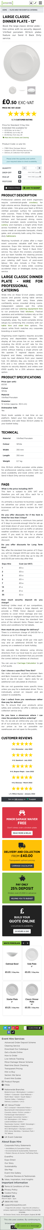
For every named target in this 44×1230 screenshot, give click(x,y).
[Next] (27, 943)
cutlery (4, 225)
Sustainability (11, 1166)
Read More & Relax (22, 833)
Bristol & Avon (10, 1092)
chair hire (24, 325)
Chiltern (7, 1095)
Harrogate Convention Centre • (16, 1117)
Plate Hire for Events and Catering (16, 137)
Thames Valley (10, 1099)
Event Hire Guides (13, 1078)
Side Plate (31, 964)
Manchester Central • (12, 1124)
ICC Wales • (23, 1119)
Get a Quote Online (13, 1052)
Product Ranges (12, 1081)
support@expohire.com (15, 1205)
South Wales (25, 1097)
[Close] (14, 1227)
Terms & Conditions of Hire (17, 1186)
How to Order (11, 1055)
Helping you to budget (22, 898)
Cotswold (15, 1095)
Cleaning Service (12, 1046)
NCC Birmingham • (12, 1129)
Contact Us (8, 1196)
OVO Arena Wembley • (13, 1131)
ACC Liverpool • (11, 1108)
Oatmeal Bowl (12, 963)
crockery (33, 202)
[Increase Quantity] (39, 168)
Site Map (9, 1169)
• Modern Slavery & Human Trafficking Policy (21, 1153)
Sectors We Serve (13, 1075)
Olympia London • (26, 1129)
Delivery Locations (11, 1102)
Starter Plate (12, 1000)
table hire (6, 325)
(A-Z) (22, 1102)
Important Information (15, 1182)
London (30, 1092)
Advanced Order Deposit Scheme (20, 1042)
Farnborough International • (15, 1115)
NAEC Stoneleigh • (28, 1124)
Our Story (9, 1163)
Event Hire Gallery (13, 1173)
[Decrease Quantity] (24, 168)
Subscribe (34, 1028)
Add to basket (32, 188)
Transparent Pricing (14, 1068)
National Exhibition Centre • (15, 1126)
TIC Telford (9, 1133)
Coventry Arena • (11, 1112)
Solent (17, 1097)
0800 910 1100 (11, 1201)
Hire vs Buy (10, 1072)
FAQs (7, 1085)
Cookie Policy (11, 1193)
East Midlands (26, 1095)
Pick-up (5, 177)
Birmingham (21, 1092)
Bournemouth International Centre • (18, 1110)
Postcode (7, 181)
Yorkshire (20, 1099)
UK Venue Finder (12, 1105)
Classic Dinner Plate (31, 1001)
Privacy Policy (11, 1189)
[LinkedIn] (8, 1032)
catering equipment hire (31, 309)
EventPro (9, 1156)
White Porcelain (12, 943)
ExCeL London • (24, 1112)
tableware (11, 236)
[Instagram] (13, 1028)
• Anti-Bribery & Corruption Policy (17, 1148)
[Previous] (23, 943)
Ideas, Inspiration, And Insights (19, 1179)
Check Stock (13, 188)
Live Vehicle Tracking (14, 1059)
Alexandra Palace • (24, 1108)
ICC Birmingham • (11, 1119)
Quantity (6, 168)
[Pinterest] (17, 1028)
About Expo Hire (11, 1141)
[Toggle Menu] (40, 3)
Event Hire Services (13, 1038)
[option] (12, 954)
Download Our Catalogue (16, 1049)
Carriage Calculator (26, 663)
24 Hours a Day (22, 931)
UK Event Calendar (13, 1137)
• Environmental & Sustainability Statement (21, 1151)
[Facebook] (9, 1028)
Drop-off (6, 172)
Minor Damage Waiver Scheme (19, 1062)
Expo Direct (10, 1160)
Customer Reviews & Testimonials (20, 1176)
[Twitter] (5, 1028)
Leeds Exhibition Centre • (14, 1122)
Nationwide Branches (14, 1089)
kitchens (30, 311)
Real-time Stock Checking (16, 1065)
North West (9, 1097)
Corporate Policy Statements (18, 1145)
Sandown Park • (28, 1131)
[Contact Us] (35, 3)
